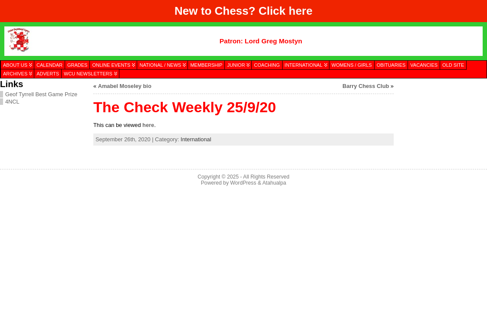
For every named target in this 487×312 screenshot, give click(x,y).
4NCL (12, 101)
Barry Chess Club (365, 86)
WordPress (243, 183)
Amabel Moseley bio (124, 86)
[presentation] (440, 122)
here (301, 10)
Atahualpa (274, 183)
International (196, 139)
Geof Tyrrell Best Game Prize (41, 94)
